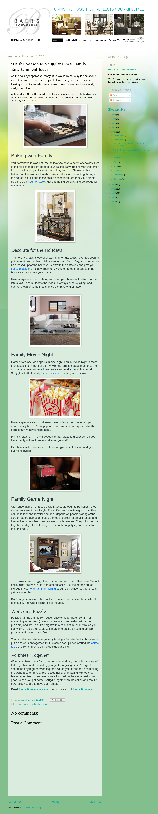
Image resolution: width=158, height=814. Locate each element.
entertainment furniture (44, 588)
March (117, 170)
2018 (113, 189)
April (116, 166)
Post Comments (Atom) (30, 808)
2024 (113, 115)
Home (55, 801)
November (118, 140)
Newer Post (15, 801)
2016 (113, 197)
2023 (113, 119)
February (118, 175)
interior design (40, 704)
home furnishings (25, 704)
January (117, 179)
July (116, 162)
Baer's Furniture (82, 689)
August (117, 158)
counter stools (37, 181)
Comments (116, 100)
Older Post (95, 801)
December (118, 135)
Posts (113, 95)
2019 (113, 184)
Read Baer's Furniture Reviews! (122, 69)
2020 (113, 132)
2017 (113, 193)
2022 (113, 123)
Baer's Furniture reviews (33, 689)
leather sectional (51, 373)
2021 (113, 127)
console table (19, 268)
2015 (113, 201)
